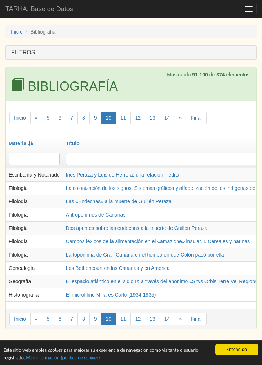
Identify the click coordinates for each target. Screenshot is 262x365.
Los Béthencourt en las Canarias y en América (118, 268)
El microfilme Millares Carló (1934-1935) (111, 295)
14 (167, 118)
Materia (21, 143)
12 (138, 118)
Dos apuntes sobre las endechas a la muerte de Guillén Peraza (137, 228)
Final (196, 118)
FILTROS (23, 52)
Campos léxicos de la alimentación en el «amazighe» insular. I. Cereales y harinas (158, 241)
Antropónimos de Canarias (96, 215)
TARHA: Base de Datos (39, 9)
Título (73, 143)
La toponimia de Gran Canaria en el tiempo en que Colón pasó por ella (145, 255)
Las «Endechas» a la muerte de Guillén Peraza (119, 201)
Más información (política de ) (63, 358)
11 (123, 118)
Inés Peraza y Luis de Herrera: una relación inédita (122, 175)
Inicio (17, 32)
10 (108, 118)
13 (152, 118)
